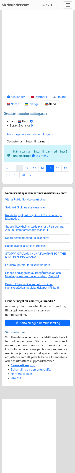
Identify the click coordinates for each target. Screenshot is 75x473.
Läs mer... (40, 156)
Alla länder (16, 97)
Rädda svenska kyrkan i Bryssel (25, 245)
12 (26, 168)
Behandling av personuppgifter (32, 369)
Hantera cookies (21, 374)
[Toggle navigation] (68, 4)
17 (65, 168)
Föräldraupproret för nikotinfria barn (27, 264)
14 (42, 168)
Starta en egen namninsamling (37, 323)
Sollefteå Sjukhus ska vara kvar (25, 207)
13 (34, 168)
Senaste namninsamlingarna (26, 141)
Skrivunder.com (16, 4)
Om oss (16, 378)
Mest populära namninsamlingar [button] (29, 134)
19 (15, 175)
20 (23, 175)
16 (57, 168)
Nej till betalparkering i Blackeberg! (27, 237)
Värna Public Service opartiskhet (25, 199)
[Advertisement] (37, 53)
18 (7, 175)
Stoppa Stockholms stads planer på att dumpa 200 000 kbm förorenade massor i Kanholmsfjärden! (34, 230)
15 (49, 168)
